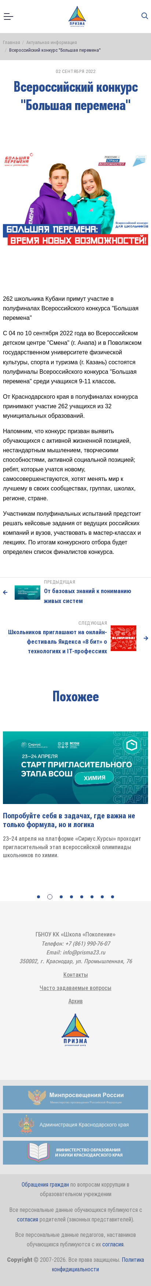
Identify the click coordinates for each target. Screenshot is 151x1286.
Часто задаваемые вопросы (75, 987)
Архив (76, 1001)
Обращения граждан (45, 1184)
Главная (11, 42)
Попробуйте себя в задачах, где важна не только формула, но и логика (69, 820)
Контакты (75, 974)
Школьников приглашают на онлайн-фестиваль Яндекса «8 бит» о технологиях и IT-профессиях (57, 642)
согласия (27, 1219)
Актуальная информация (51, 42)
